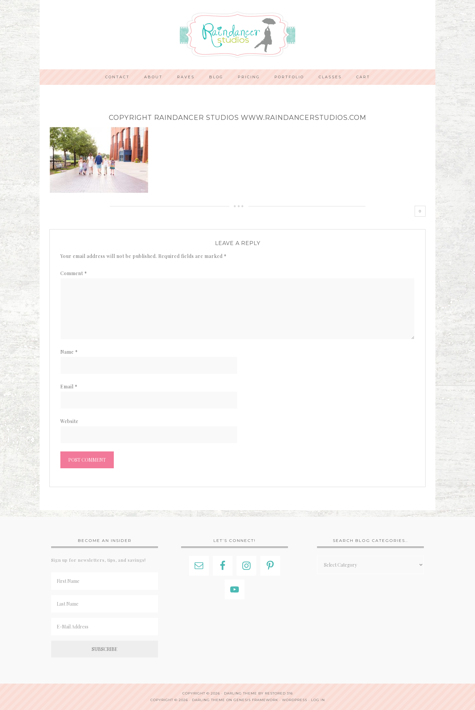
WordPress (294, 700)
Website (69, 421)
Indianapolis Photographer (237, 34)
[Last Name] (104, 604)
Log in (318, 700)
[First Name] (104, 581)
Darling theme (240, 693)
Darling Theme (208, 700)
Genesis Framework (256, 700)
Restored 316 (279, 693)
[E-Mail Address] (104, 626)
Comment (73, 273)
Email (69, 386)
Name (69, 352)
